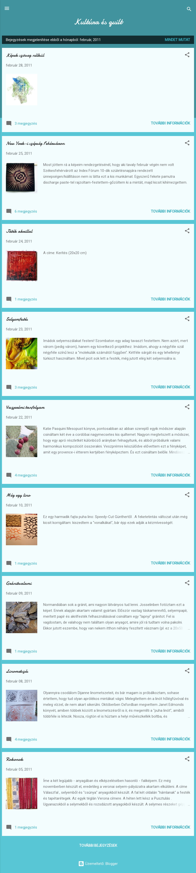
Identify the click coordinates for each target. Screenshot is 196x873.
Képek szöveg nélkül (25, 55)
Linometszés (17, 671)
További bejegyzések (98, 845)
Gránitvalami (18, 583)
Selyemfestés (17, 319)
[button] (187, 55)
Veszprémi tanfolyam (25, 407)
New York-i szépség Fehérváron (35, 143)
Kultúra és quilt (98, 21)
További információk (170, 123)
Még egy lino (18, 495)
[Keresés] (189, 9)
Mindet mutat (177, 40)
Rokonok (14, 759)
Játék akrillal (19, 231)
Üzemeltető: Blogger (98, 863)
